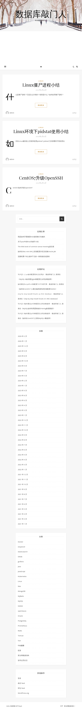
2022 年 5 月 (22, 455)
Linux (41, 81)
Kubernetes (22, 576)
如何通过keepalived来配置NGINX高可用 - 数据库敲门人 (38, 284)
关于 (61, 706)
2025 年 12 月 (23, 346)
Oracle (20, 616)
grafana (21, 561)
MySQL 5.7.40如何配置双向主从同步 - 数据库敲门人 (36, 274)
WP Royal (19, 706)
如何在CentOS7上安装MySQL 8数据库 (36, 318)
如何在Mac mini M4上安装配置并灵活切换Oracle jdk (37, 251)
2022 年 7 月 (22, 445)
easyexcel (21, 547)
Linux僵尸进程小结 (41, 85)
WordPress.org (23, 693)
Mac (19, 586)
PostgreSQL (22, 621)
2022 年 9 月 (22, 435)
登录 (19, 678)
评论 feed (21, 688)
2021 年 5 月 (22, 509)
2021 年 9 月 (22, 489)
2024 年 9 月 (22, 366)
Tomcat (20, 636)
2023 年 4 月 (22, 405)
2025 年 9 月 (22, 351)
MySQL (20, 601)
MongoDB (21, 591)
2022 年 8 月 (22, 440)
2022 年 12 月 (23, 420)
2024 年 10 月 (23, 361)
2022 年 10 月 (23, 430)
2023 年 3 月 (22, 410)
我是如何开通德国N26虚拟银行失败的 (31, 237)
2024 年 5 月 (22, 376)
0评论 (74, 113)
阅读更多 (41, 105)
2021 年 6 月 (22, 504)
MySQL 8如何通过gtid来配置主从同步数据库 (35, 279)
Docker (20, 542)
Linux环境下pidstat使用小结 (41, 131)
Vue (19, 640)
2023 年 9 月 (22, 390)
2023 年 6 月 (22, 400)
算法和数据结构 (23, 655)
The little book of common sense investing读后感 (36, 246)
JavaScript (21, 571)
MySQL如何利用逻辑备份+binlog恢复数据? (38, 308)
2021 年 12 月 (23, 474)
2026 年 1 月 (22, 341)
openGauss (22, 611)
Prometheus (22, 626)
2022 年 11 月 (23, 425)
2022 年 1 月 (22, 469)
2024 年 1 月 (22, 385)
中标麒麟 (21, 645)
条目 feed (21, 683)
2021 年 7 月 (22, 499)
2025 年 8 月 (22, 356)
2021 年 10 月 (23, 484)
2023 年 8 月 (22, 395)
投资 (19, 650)
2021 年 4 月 (22, 514)
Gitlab (20, 557)
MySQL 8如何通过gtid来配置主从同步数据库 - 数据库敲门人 (39, 304)
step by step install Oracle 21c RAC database (40, 299)
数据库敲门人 (41, 13)
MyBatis (21, 596)
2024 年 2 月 (22, 381)
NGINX (20, 606)
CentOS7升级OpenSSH (41, 178)
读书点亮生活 (22, 660)
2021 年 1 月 (22, 524)
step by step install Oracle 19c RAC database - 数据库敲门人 (40, 294)
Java (19, 566)
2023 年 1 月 (22, 415)
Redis (20, 631)
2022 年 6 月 (22, 450)
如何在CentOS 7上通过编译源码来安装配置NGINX (37, 289)
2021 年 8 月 (22, 494)
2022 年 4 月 (22, 460)
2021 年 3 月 (22, 519)
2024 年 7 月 (22, 371)
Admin (12, 113)
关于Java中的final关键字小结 (28, 241)
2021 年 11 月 (23, 479)
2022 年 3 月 (22, 464)
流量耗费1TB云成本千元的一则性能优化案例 (34, 256)
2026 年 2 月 (22, 336)
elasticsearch (22, 552)
